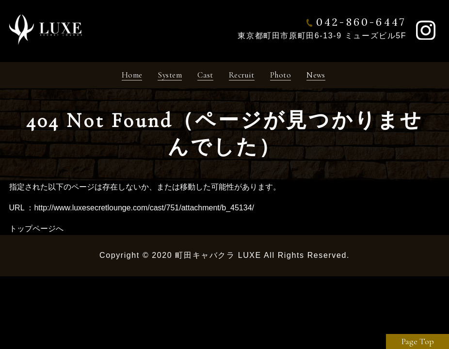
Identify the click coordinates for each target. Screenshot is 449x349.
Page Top (417, 341)
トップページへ (36, 232)
